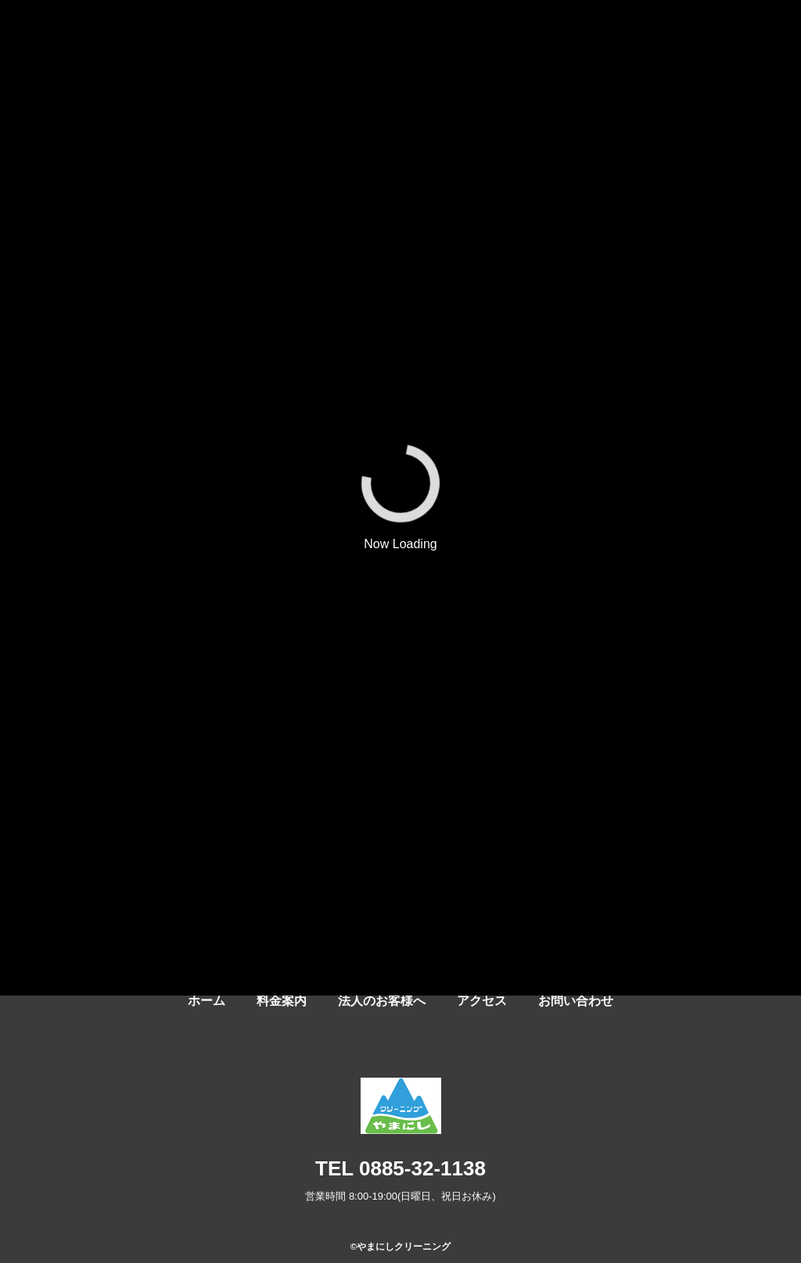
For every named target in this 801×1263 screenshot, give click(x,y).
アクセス (482, 1000)
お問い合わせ (575, 1000)
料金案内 (282, 1000)
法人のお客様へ (382, 1000)
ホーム (206, 1000)
